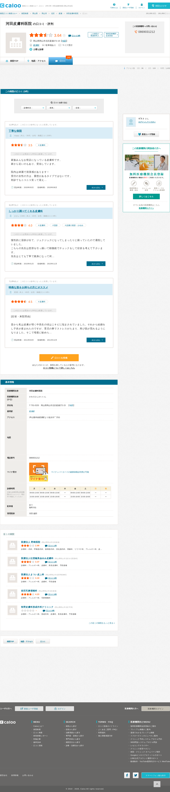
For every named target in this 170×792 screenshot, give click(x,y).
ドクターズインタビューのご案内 (144, 736)
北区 (53, 13)
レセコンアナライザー (139, 745)
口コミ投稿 (37, 745)
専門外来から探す (73, 739)
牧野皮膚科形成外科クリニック (37, 607)
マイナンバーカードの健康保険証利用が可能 (70, 472)
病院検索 (24, 13)
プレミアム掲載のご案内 (140, 729)
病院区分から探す (73, 742)
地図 (64, 41)
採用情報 (14, 775)
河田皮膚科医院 (72, 13)
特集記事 (37, 739)
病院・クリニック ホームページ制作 (145, 752)
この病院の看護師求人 (95, 35)
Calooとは (114, 8)
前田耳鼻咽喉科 (29, 590)
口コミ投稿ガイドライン (108, 726)
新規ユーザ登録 (128, 8)
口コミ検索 (37, 733)
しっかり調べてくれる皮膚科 (26, 211)
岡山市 (44, 13)
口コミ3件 (52, 578)
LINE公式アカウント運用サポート (144, 758)
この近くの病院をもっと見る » (102, 623)
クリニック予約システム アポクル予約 (146, 739)
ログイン (142, 8)
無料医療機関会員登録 (111, 35)
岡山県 (35, 13)
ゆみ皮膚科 (37, 558)
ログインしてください (147, 122)
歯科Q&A (37, 742)
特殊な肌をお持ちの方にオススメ (28, 287)
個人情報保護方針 (105, 736)
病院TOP (10, 641)
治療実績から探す (73, 733)
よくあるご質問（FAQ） (108, 729)
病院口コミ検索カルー (8, 13)
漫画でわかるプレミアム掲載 (142, 733)
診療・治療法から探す (75, 745)
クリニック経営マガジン (140, 749)
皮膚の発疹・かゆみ (74, 225)
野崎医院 (30, 542)
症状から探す (71, 729)
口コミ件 (76, 36)
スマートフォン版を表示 (156, 775)
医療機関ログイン (146, 208)
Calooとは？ (38, 726)
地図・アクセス (27, 641)
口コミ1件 (52, 546)
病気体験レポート (40, 736)
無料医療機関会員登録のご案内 (143, 726)
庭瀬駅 (36, 45)
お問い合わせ (27, 775)
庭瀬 (60, 13)
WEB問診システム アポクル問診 (143, 742)
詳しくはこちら (146, 196)
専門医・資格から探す (75, 736)
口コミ (42, 641)
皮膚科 (42, 145)
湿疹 (56, 225)
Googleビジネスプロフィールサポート (146, 755)
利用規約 (101, 733)
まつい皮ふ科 (32, 574)
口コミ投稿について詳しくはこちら (59, 368)
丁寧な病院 (15, 131)
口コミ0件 (50, 611)
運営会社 (3, 775)
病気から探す (71, 726)
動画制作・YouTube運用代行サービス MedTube (150, 761)
